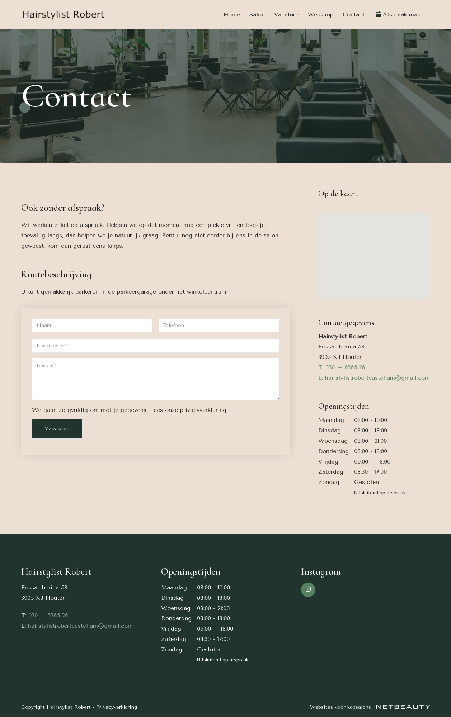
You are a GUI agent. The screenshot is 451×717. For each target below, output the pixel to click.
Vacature (286, 14)
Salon (257, 14)
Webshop (320, 14)
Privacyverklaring (116, 707)
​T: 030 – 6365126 (341, 367)
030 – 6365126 (48, 615)
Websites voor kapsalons (370, 707)
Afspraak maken (405, 14)
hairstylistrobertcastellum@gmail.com (80, 625)
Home (232, 14)
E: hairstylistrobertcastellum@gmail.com (374, 377)
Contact (354, 14)
